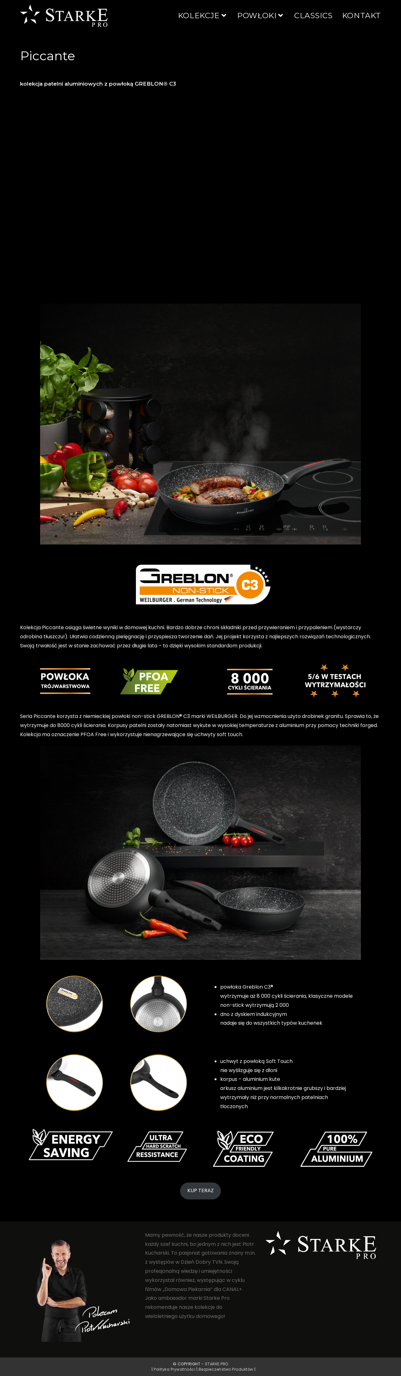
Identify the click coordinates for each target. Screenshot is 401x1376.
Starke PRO (216, 1364)
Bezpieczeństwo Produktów (226, 1369)
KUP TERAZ (200, 1190)
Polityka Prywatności (174, 1369)
